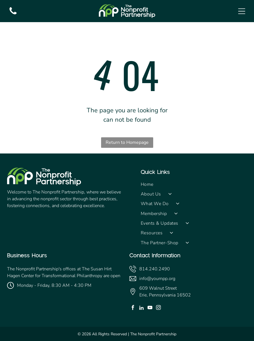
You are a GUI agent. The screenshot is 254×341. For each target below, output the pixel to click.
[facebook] (132, 308)
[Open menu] (241, 11)
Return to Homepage (127, 142)
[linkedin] (141, 308)
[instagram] (158, 308)
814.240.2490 (154, 269)
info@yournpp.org (157, 278)
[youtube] (149, 308)
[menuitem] (194, 184)
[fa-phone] (13, 14)
